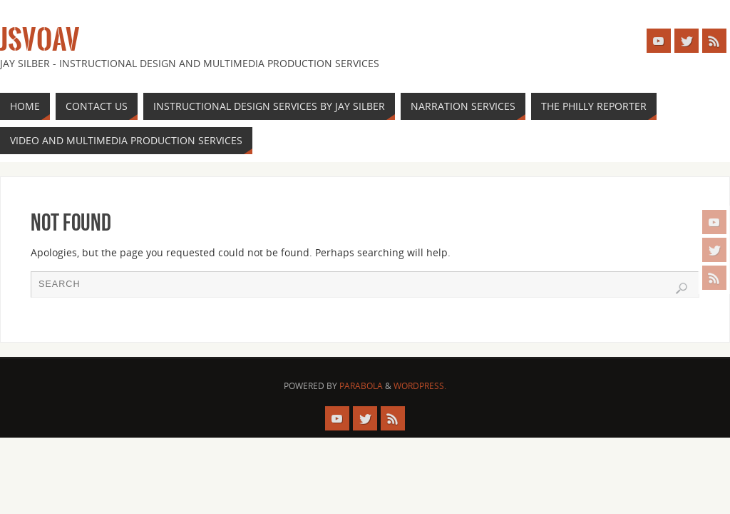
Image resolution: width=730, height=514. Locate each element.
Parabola (361, 386)
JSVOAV (40, 40)
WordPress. (420, 386)
